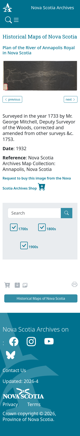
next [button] (71, 99)
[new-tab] (17, 285)
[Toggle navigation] (12, 19)
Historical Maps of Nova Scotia (41, 298)
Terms (34, 404)
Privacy (10, 404)
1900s (29, 247)
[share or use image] (25, 285)
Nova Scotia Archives (52, 7)
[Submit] (66, 213)
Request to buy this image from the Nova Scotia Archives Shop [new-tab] (37, 184)
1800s (47, 229)
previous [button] (12, 99)
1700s (19, 229)
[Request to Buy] (7, 285)
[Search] (34, 213)
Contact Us (14, 370)
